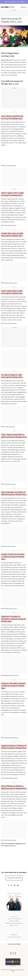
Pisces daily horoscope (10, 840)
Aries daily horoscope (10, 165)
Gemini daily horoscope (10, 283)
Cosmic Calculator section (13, 70)
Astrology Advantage (14, 937)
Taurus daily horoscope (10, 225)
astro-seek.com (13, 965)
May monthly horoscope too (8, 845)
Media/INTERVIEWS (14, 921)
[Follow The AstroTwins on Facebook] (8, 885)
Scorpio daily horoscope (10, 608)
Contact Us (14, 916)
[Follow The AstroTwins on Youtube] (17, 885)
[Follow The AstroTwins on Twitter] (14, 885)
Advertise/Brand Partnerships (14, 923)
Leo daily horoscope (9, 426)
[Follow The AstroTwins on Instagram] (11, 885)
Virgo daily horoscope (10, 484)
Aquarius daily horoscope (11, 778)
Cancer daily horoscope (10, 323)
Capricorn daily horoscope (11, 737)
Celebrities (14, 935)
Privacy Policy (14, 925)
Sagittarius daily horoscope (11, 675)
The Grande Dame (18, 969)
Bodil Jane (12, 969)
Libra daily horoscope (10, 546)
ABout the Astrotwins (14, 919)
